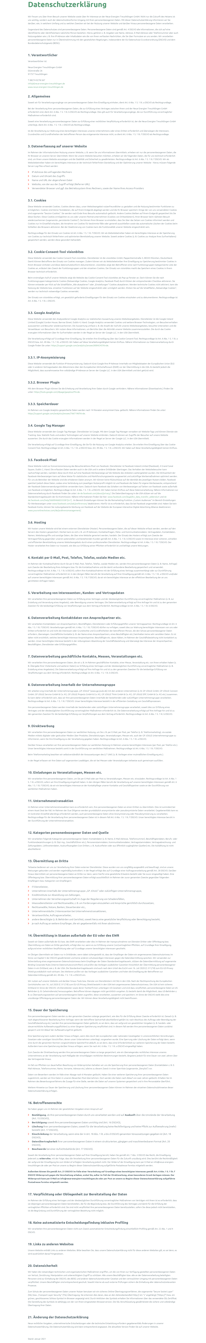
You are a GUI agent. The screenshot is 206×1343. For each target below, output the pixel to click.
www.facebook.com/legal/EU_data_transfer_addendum (133, 496)
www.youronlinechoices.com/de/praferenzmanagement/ (54, 510)
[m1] (69, 500)
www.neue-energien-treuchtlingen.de (45, 86)
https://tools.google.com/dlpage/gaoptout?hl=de (57, 391)
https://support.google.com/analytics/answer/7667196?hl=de (56, 413)
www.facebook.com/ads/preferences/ (69, 503)
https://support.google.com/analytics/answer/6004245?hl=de (79, 345)
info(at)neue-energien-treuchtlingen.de (46, 83)
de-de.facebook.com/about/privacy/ (94, 493)
